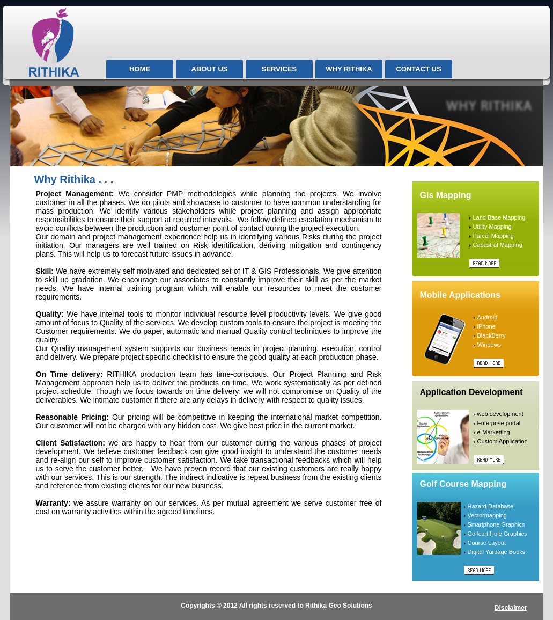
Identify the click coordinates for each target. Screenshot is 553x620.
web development (500, 414)
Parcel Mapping (493, 235)
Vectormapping (487, 515)
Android (487, 317)
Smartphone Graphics (496, 524)
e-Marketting (493, 432)
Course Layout (487, 542)
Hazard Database (491, 506)
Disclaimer (511, 607)
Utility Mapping (492, 226)
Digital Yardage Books (497, 552)
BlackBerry (491, 335)
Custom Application (502, 441)
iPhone (486, 326)
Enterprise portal (499, 423)
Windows (489, 344)
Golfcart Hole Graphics (497, 533)
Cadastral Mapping (497, 245)
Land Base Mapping (499, 217)
